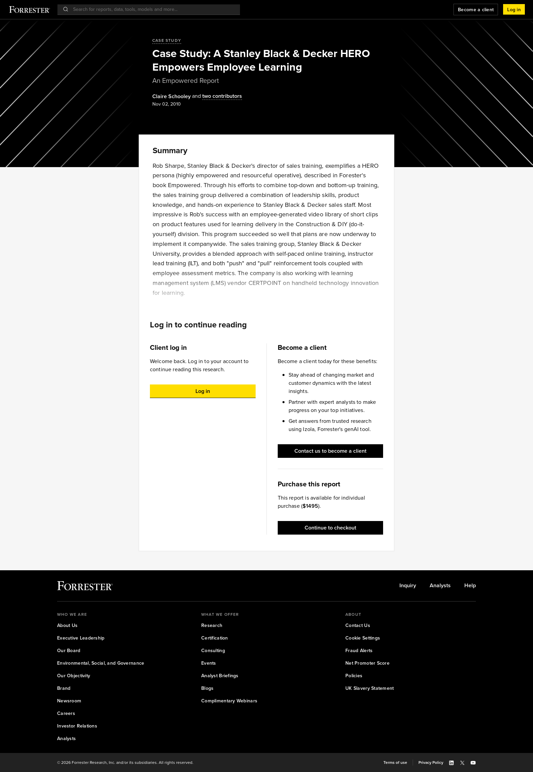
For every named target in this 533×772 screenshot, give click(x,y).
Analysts (440, 585)
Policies (353, 675)
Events (208, 663)
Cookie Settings (362, 638)
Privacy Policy (430, 762)
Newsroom (69, 700)
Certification (214, 638)
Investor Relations (77, 726)
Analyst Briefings (220, 675)
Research (211, 625)
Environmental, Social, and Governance (100, 663)
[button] (514, 9)
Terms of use (395, 762)
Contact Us (357, 625)
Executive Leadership (81, 638)
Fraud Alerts (359, 650)
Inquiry (407, 585)
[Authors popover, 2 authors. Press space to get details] (216, 96)
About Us (67, 625)
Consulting (213, 650)
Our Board (69, 650)
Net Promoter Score (367, 663)
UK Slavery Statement (369, 688)
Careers (66, 713)
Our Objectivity (73, 675)
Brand (63, 688)
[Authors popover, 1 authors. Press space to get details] (171, 96)
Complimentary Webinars (229, 700)
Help (470, 585)
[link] (407, 585)
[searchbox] (152, 9)
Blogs (207, 688)
